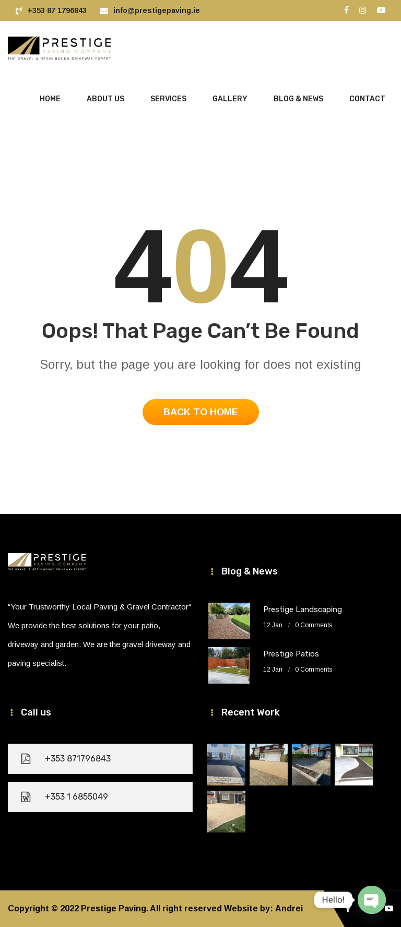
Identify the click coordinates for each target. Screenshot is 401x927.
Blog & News (298, 99)
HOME (50, 99)
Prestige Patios (291, 654)
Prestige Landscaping (302, 609)
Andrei (288, 908)
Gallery (230, 99)
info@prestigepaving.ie (156, 10)
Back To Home (200, 412)
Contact (367, 99)
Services (168, 99)
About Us (105, 99)
